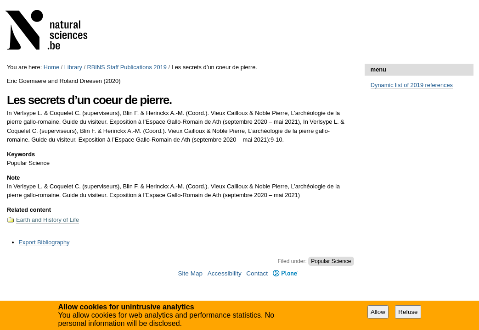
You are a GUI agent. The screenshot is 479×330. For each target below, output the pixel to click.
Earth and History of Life (47, 219)
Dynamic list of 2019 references (412, 85)
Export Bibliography (44, 242)
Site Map (190, 273)
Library (73, 67)
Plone (285, 273)
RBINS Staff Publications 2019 (127, 67)
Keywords (21, 154)
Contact (257, 273)
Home (51, 67)
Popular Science (331, 261)
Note (13, 177)
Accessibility (225, 273)
